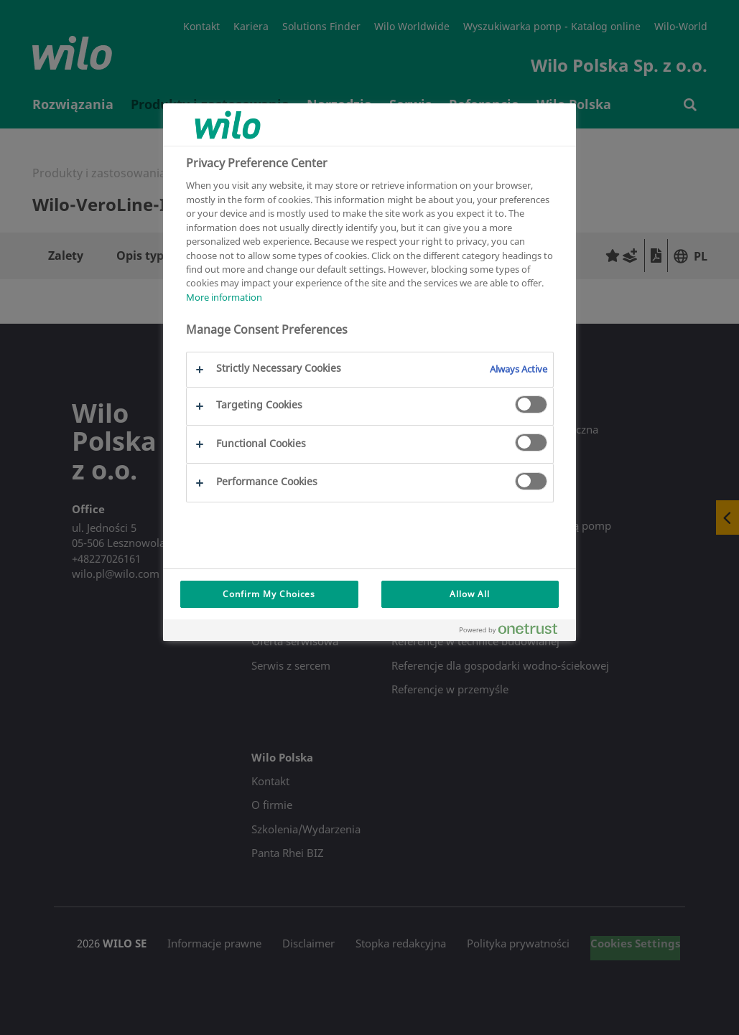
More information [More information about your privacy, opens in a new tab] (224, 297)
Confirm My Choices (269, 594)
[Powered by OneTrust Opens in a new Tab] (514, 632)
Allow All (470, 594)
